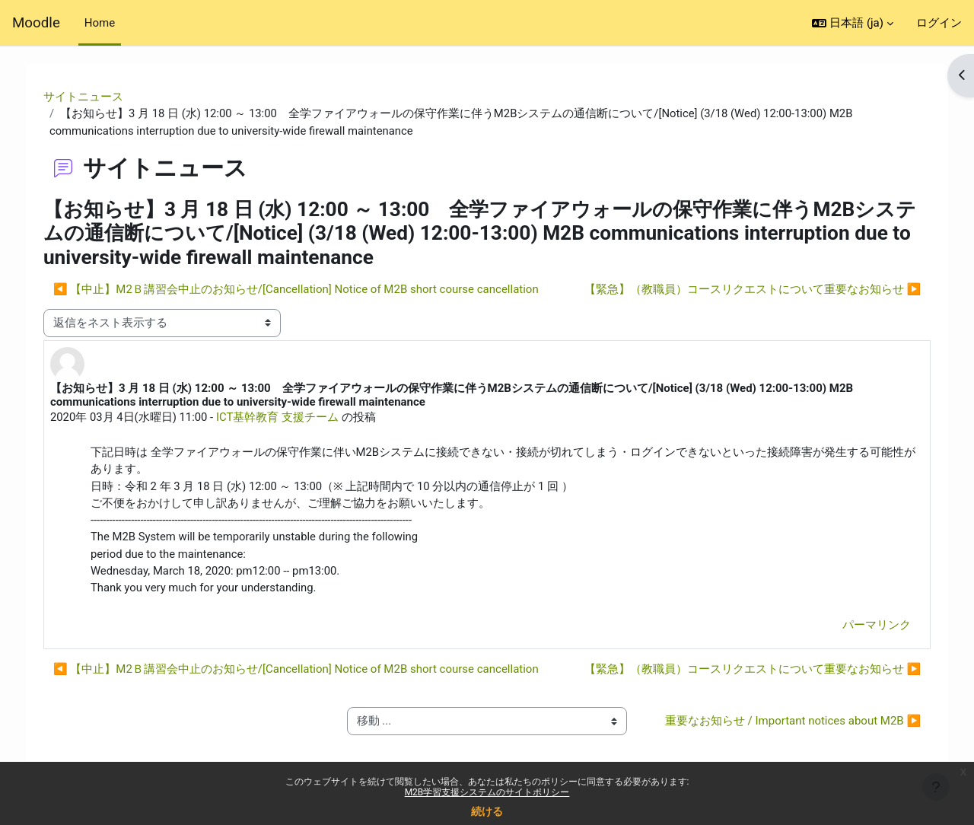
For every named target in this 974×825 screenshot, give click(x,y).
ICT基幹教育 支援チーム (289, 418)
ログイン (939, 23)
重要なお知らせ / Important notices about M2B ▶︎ (785, 732)
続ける (487, 811)
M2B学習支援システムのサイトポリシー (487, 792)
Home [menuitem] (99, 23)
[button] (852, 23)
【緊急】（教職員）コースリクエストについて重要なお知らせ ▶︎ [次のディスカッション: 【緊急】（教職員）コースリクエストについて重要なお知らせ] (742, 290)
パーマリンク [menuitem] (866, 628)
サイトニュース (94, 97)
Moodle (36, 22)
